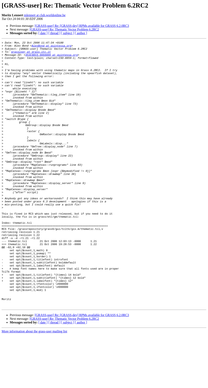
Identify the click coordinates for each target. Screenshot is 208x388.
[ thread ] (54, 33)
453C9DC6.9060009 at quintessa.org (51, 58)
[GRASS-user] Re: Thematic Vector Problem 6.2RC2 (64, 29)
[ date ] (43, 33)
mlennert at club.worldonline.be (44, 15)
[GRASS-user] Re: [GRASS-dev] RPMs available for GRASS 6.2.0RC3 (82, 25)
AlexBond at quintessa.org (51, 47)
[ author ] (81, 33)
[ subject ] (67, 33)
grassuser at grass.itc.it (31, 54)
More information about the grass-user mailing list (34, 384)
